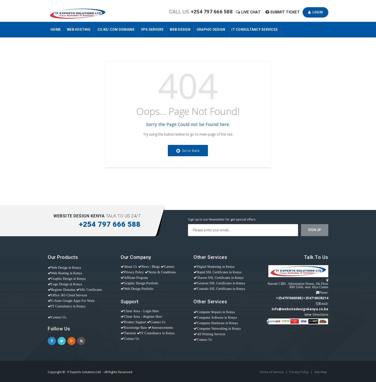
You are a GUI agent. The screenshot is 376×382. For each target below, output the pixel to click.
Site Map (320, 372)
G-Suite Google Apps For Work (72, 300)
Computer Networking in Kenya (219, 328)
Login (315, 12)
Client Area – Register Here (143, 316)
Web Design (180, 29)
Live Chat (249, 12)
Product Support (135, 322)
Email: (323, 303)
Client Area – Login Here (141, 311)
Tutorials (130, 333)
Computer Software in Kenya (217, 317)
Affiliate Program (136, 277)
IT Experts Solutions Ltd (84, 372)
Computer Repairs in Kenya (216, 312)
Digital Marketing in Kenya (216, 266)
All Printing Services (211, 334)
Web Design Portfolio (138, 288)
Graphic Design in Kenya (68, 278)
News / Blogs (150, 266)
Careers (169, 266)
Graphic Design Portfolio (141, 283)
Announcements (162, 327)
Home (56, 29)
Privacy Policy (134, 272)
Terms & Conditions (162, 272)
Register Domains (63, 289)
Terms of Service (271, 372)
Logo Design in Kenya (66, 284)
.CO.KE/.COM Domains (116, 29)
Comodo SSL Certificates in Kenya (221, 288)
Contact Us (58, 317)
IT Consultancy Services (254, 29)
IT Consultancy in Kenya (68, 306)
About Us (130, 266)
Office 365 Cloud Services (69, 295)
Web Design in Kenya (66, 267)
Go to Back (188, 150)
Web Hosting (78, 29)
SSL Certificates (91, 289)
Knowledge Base (135, 327)
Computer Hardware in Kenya (217, 323)
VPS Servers (152, 29)
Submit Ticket (283, 12)
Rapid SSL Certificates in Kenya (219, 272)
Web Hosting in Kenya (66, 273)
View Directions (316, 314)
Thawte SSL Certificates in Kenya (220, 277)
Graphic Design (211, 29)
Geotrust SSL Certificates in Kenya (221, 283)
